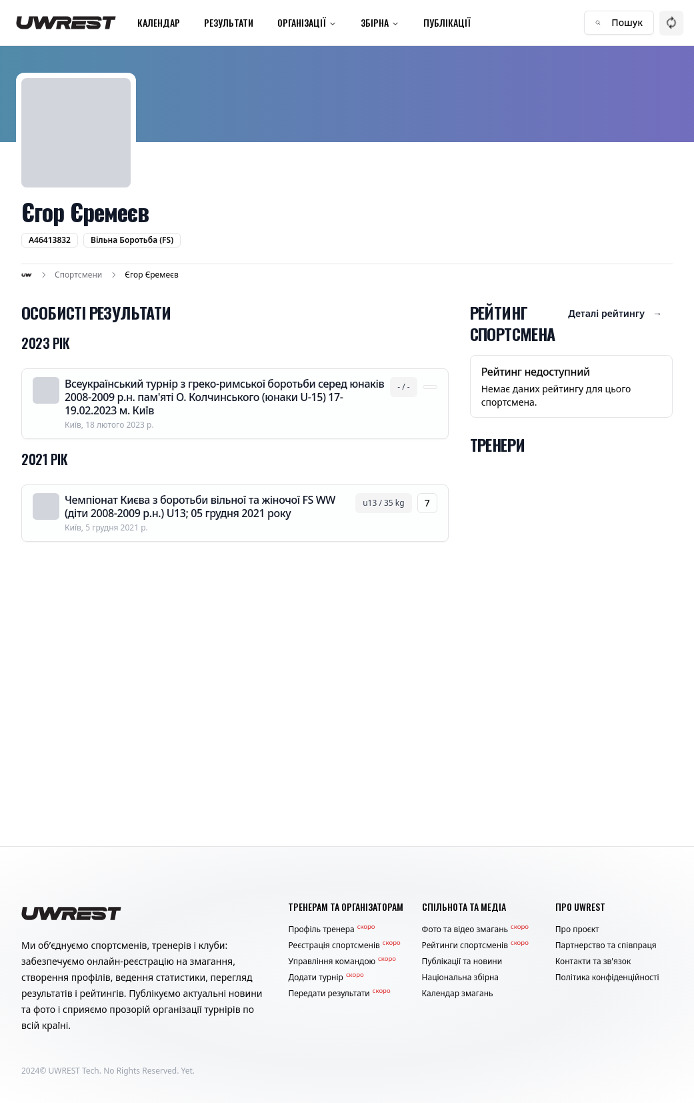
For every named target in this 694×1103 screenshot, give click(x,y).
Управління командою (342, 961)
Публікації (447, 22)
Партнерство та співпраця (606, 945)
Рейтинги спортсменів (475, 945)
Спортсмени (78, 275)
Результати (228, 22)
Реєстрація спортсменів (344, 945)
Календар (158, 22)
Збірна (380, 22)
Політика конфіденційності (607, 977)
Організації (307, 22)
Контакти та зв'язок (593, 961)
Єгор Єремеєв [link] (151, 275)
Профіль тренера (331, 929)
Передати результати (339, 993)
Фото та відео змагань (475, 929)
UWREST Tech (74, 1070)
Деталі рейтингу (615, 313)
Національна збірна (460, 977)
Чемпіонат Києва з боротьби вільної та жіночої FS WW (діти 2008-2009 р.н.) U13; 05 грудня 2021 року (200, 506)
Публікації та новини (462, 961)
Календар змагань (457, 993)
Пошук (619, 22)
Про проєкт (577, 929)
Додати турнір (325, 977)
